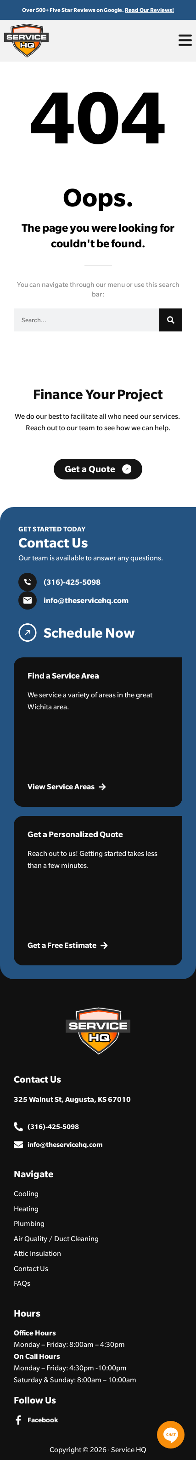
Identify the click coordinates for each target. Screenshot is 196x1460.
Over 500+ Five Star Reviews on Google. (98, 10)
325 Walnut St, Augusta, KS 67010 (72, 1099)
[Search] (170, 319)
